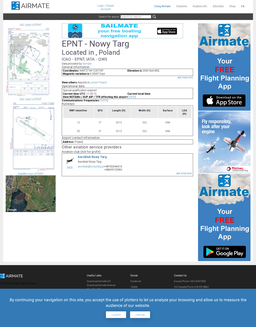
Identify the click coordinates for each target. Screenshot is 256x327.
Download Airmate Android (101, 285)
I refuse (140, 315)
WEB (70, 167)
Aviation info (200, 6)
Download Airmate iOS (99, 281)
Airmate (87, 63)
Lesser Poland (98, 82)
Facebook (135, 281)
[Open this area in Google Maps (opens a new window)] (11, 210)
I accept (116, 315)
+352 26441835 (197, 281)
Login (100, 5)
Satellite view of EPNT (31, 192)
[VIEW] (132, 97)
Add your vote (185, 78)
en (243, 6)
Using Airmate (162, 6)
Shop (232, 6)
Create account (107, 7)
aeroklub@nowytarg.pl (91, 166)
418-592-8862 (201, 287)
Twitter (134, 287)
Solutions (181, 6)
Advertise (218, 6)
